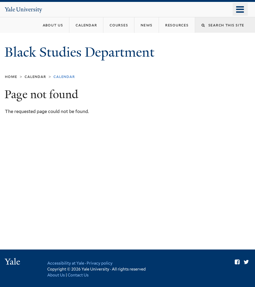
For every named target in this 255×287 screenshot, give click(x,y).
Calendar (35, 76)
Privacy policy (100, 263)
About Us (56, 275)
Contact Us (78, 275)
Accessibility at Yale (65, 263)
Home (11, 76)
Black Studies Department (81, 52)
